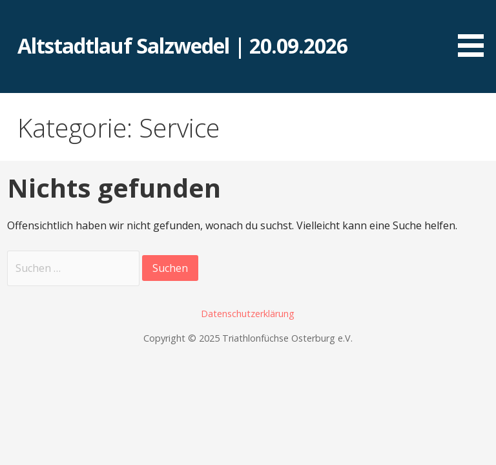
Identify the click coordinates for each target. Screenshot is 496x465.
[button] (475, 30)
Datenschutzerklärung (247, 313)
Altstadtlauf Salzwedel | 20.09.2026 (182, 45)
